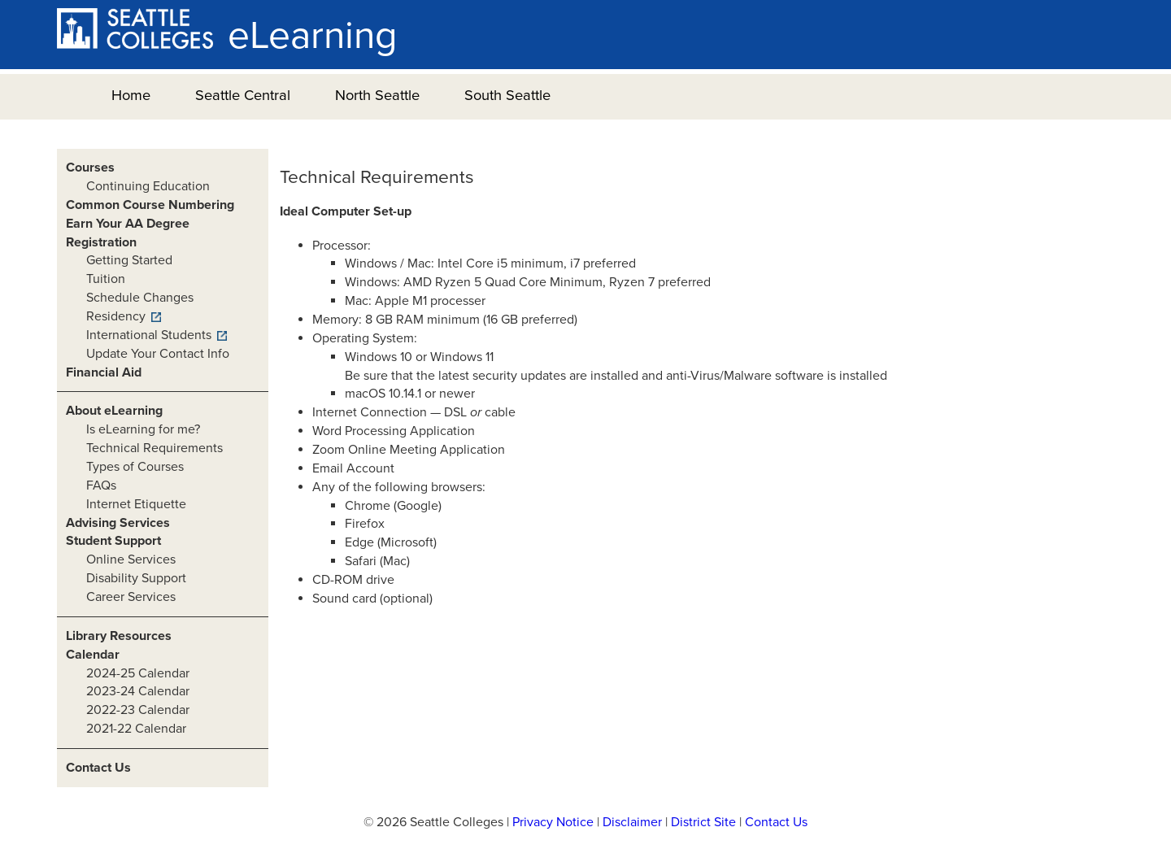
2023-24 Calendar (137, 691)
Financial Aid (103, 372)
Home (130, 95)
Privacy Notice (553, 822)
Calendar (93, 654)
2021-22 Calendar (136, 729)
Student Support (113, 541)
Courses (90, 167)
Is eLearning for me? (143, 429)
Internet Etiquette (136, 504)
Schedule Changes (140, 298)
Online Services (131, 559)
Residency (116, 316)
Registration (101, 242)
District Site (703, 822)
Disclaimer (632, 822)
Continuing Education (148, 186)
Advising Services (118, 523)
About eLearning (114, 411)
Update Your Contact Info (157, 354)
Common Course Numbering (150, 205)
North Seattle (377, 95)
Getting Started (129, 260)
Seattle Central (242, 95)
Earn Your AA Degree (127, 224)
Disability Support (136, 578)
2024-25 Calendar (137, 673)
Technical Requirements (154, 448)
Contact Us (98, 768)
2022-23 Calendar (137, 710)
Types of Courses (135, 467)
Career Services (131, 597)
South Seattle (507, 95)
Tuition (105, 279)
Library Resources (119, 636)
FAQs (101, 485)
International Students (148, 335)
